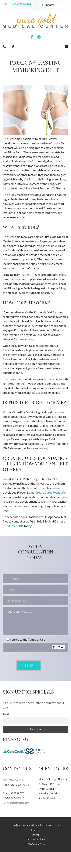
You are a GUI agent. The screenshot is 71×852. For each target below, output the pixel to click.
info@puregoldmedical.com (16, 802)
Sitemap (35, 834)
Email (6, 714)
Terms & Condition (36, 839)
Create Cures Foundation (51, 492)
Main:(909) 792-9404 (13, 779)
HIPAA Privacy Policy (35, 844)
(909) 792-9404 (21, 4)
